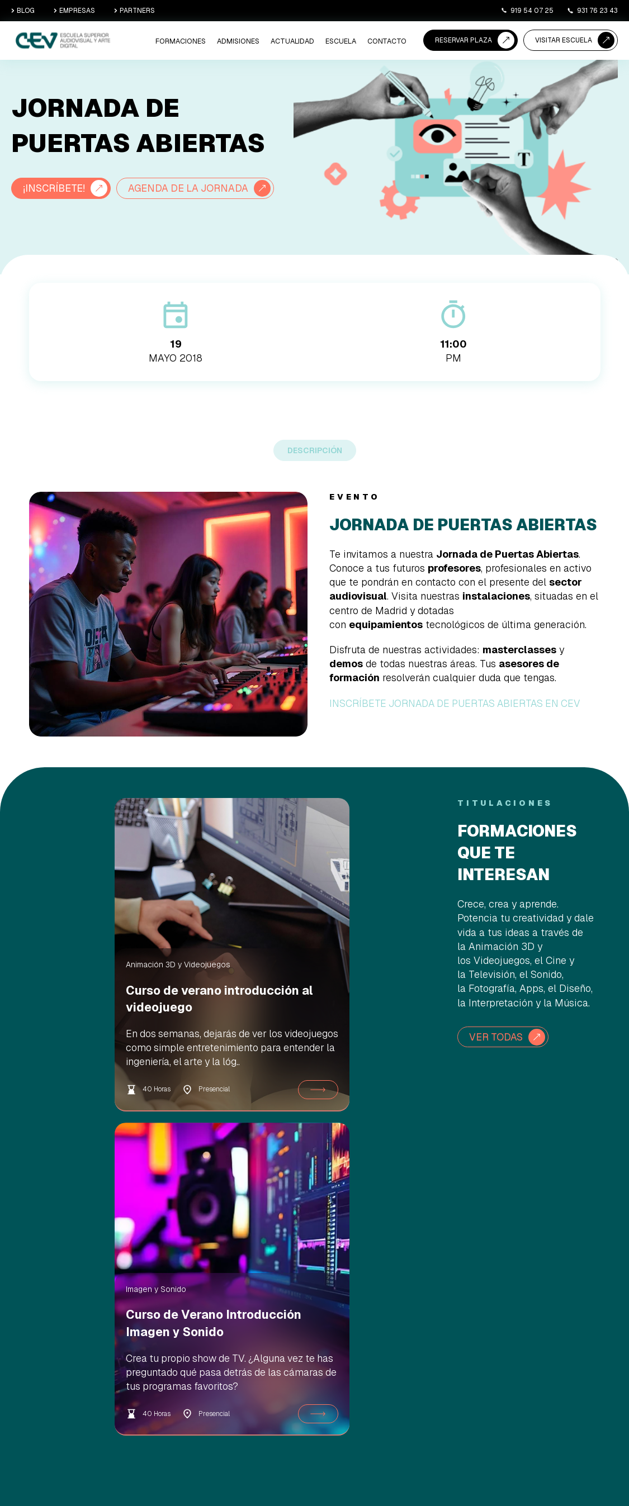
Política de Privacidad (546, 1470)
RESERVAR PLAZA (463, 40)
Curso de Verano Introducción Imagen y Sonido (316, 1033)
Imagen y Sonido (279, 990)
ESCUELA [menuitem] (342, 41)
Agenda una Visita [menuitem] (324, 1305)
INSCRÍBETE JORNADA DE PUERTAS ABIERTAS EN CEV (459, 729)
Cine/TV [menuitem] (215, 1278)
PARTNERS (134, 10)
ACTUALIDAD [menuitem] (295, 41)
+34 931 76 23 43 (573, 1385)
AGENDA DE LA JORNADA (84, 214)
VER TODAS (496, 1062)
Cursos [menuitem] (213, 1356)
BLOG (23, 10)
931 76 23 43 (592, 10)
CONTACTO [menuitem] (387, 41)
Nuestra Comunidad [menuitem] (421, 1319)
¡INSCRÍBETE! (55, 188)
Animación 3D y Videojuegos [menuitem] (226, 1297)
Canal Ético (601, 1470)
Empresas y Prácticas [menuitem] (423, 1333)
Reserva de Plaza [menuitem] (323, 1278)
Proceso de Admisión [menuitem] (329, 1292)
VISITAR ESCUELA (563, 40)
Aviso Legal (464, 1470)
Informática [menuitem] (220, 1329)
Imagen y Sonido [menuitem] (228, 1315)
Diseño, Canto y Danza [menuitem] (235, 1343)
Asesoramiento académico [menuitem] (319, 1324)
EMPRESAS (74, 10)
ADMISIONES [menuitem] (243, 41)
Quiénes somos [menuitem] (414, 1278)
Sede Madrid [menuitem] (410, 1292)
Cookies (497, 1470)
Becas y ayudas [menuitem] (320, 1343)
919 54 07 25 (527, 10)
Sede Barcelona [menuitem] (414, 1305)
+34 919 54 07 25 (573, 1324)
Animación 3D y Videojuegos (92, 990)
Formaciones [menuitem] (187, 41)
